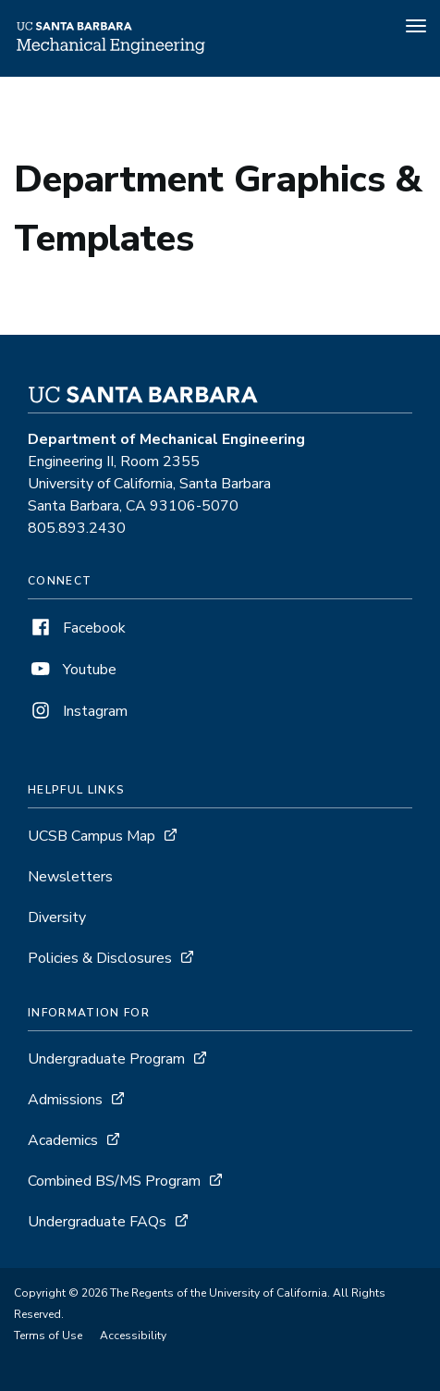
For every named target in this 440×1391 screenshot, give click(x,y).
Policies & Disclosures (100, 958)
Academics (63, 1140)
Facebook (77, 628)
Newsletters (70, 877)
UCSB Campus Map (91, 836)
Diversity (57, 917)
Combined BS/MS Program (114, 1181)
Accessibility (133, 1335)
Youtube (72, 669)
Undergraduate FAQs (97, 1222)
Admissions (65, 1099)
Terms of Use (48, 1335)
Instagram (78, 711)
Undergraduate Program (106, 1059)
